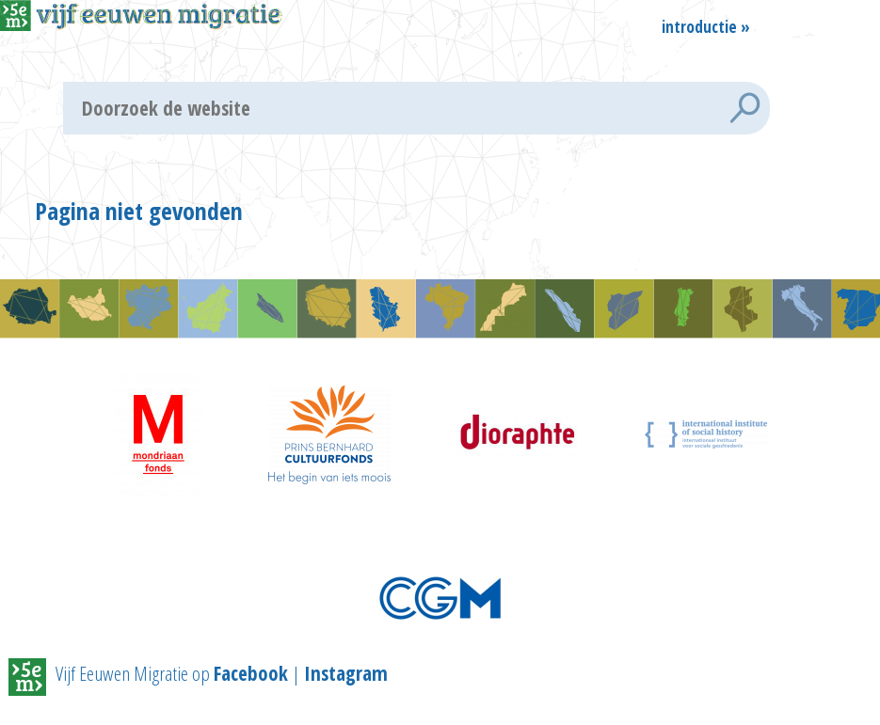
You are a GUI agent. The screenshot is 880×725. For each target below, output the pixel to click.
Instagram (346, 673)
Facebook (251, 673)
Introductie (699, 25)
